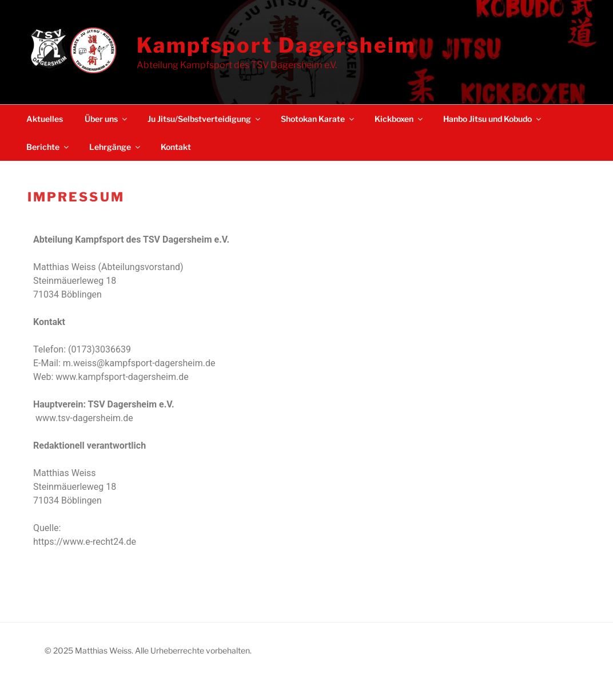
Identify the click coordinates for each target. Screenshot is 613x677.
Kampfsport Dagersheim (276, 45)
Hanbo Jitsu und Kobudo (493, 119)
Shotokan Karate (318, 119)
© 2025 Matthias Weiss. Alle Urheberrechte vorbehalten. (148, 650)
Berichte (48, 147)
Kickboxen (399, 119)
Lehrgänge (115, 147)
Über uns (107, 119)
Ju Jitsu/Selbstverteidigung (205, 119)
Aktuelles (44, 119)
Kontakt (176, 147)
